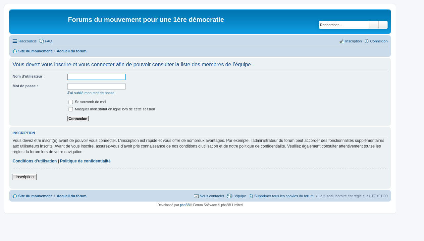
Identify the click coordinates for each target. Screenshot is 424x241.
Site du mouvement (35, 196)
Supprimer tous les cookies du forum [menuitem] (284, 196)
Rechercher (374, 25)
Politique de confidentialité (85, 161)
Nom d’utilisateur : (29, 76)
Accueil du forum (71, 196)
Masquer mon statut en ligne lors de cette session (112, 109)
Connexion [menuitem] (379, 41)
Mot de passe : (25, 86)
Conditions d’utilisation (35, 161)
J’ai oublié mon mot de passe (90, 93)
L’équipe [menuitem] (239, 196)
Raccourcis (27, 41)
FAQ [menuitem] (48, 41)
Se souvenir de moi (87, 102)
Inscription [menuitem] (353, 41)
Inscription (25, 177)
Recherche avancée (383, 25)
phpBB (185, 205)
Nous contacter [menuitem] (212, 196)
